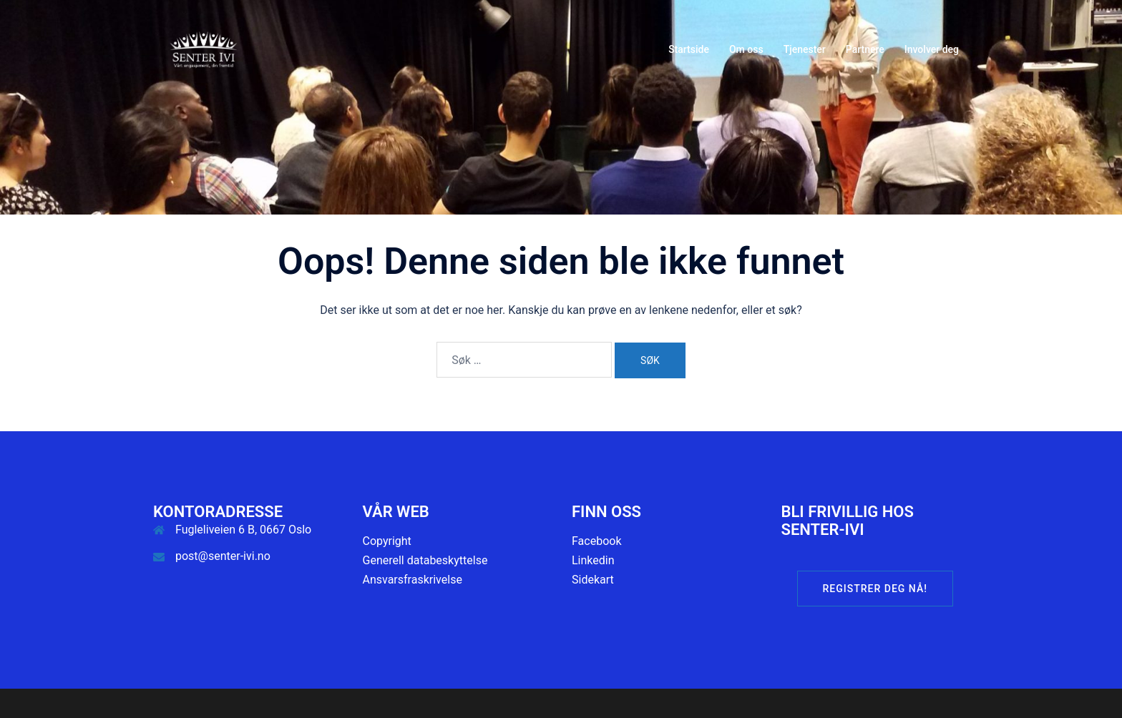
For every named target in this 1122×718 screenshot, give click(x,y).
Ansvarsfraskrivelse (412, 579)
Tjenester (805, 49)
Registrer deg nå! (875, 588)
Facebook (596, 541)
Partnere (865, 49)
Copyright (387, 541)
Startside (688, 49)
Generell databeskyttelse (425, 560)
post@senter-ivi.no (222, 556)
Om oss (746, 49)
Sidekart (593, 579)
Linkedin (593, 560)
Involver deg (931, 49)
